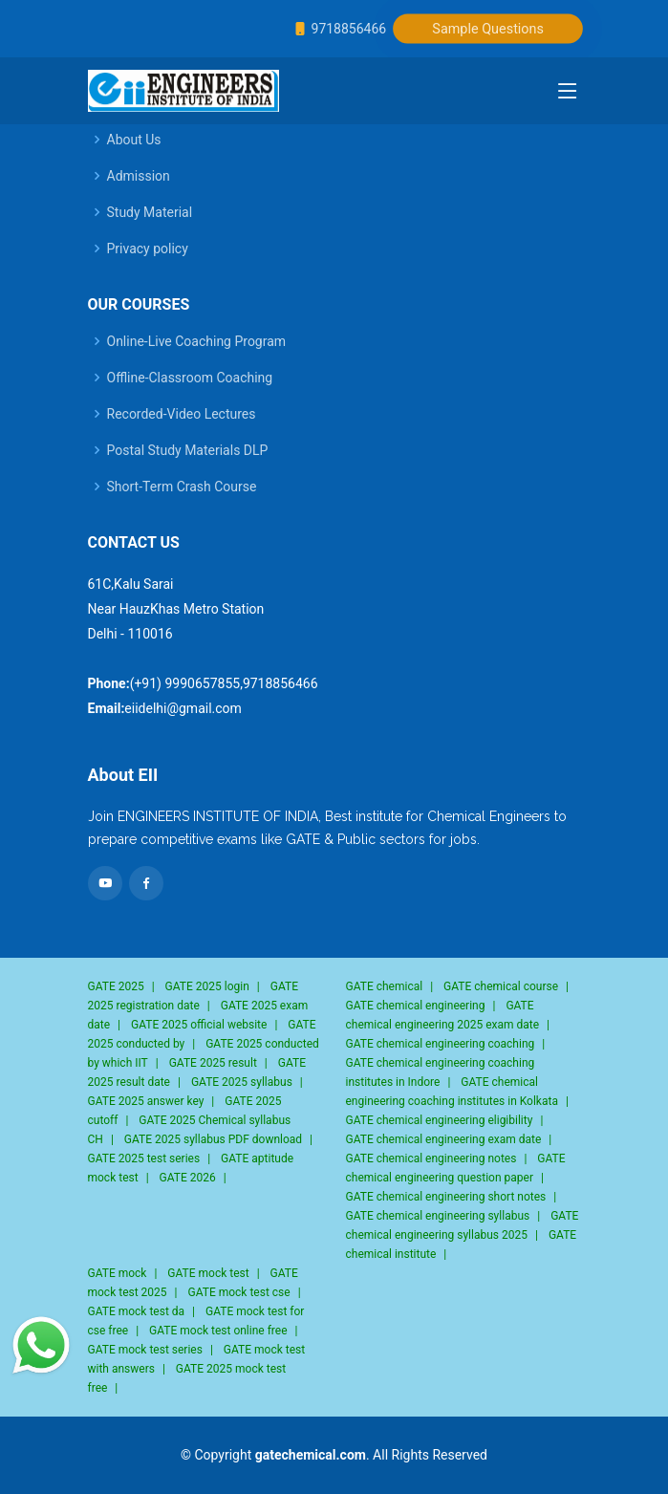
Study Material (150, 212)
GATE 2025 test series (144, 1158)
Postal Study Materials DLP (188, 450)
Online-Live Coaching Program (197, 341)
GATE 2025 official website (199, 1024)
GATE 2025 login (207, 986)
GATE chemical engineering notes (431, 1158)
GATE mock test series (145, 1349)
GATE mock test (207, 1273)
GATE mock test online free (218, 1330)
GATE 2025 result (213, 1063)
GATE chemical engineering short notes (446, 1196)
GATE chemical (384, 986)
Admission (138, 176)
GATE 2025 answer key (146, 1101)
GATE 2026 (188, 1177)
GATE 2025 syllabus (241, 1082)
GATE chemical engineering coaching (440, 1043)
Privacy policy (147, 248)
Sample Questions (489, 28)
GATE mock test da (136, 1311)
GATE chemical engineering (415, 1005)
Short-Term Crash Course (182, 486)
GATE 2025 (116, 986)
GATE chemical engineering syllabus (438, 1216)
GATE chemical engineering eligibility (439, 1120)
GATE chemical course (500, 986)
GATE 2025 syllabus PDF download (213, 1139)
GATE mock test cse (239, 1292)
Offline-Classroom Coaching (190, 377)
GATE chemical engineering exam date (444, 1139)
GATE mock (117, 1273)
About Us (134, 139)
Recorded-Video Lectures (181, 414)
